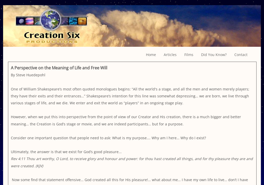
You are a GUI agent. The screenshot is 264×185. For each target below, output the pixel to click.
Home (151, 54)
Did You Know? (214, 54)
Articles (170, 54)
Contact (241, 54)
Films (188, 54)
